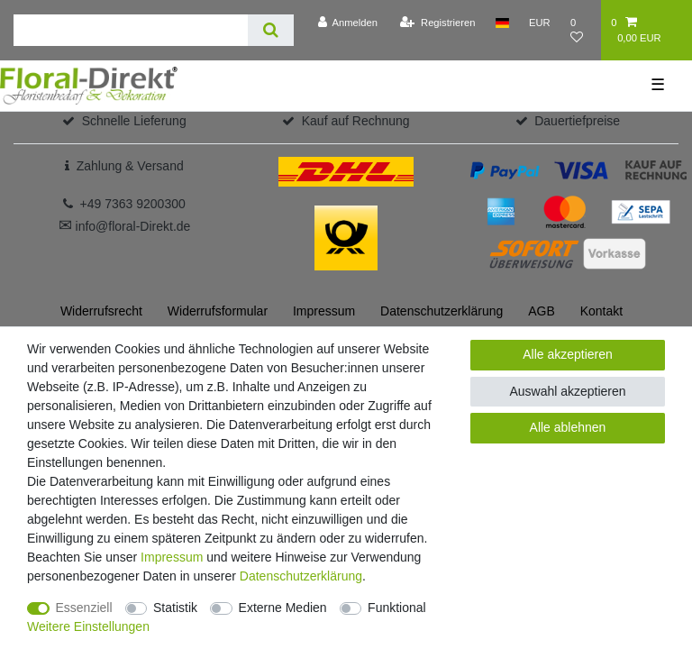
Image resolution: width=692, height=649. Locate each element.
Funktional (397, 607)
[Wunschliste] (580, 30)
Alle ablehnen (568, 427)
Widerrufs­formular (218, 311)
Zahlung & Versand (130, 166)
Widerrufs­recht (101, 311)
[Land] (502, 22)
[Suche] (271, 30)
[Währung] (539, 22)
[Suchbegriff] (131, 30)
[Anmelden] (347, 22)
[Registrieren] (437, 22)
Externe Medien (283, 607)
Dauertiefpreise (577, 121)
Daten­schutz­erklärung (441, 311)
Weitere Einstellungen (88, 626)
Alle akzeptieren (568, 354)
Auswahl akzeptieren (567, 391)
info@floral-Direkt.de (125, 226)
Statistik (175, 607)
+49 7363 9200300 (133, 204)
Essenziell (84, 607)
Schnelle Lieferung (134, 121)
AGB (541, 311)
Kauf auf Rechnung (356, 121)
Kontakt (601, 311)
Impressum (324, 311)
